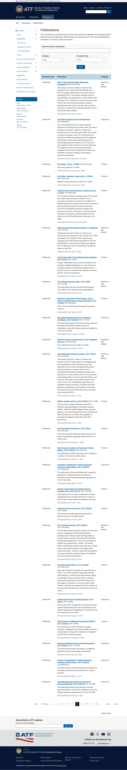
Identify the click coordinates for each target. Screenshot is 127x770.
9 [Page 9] (82, 704)
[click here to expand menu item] (36, 30)
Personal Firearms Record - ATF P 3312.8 (73, 565)
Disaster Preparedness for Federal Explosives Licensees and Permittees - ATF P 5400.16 (74, 661)
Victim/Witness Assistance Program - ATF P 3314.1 (76, 354)
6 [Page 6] (67, 704)
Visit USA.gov (61, 766)
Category (45, 56)
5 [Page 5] (63, 704)
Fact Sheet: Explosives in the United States (73, 119)
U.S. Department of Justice (52, 752)
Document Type (83, 56)
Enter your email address (25, 723)
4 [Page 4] (58, 704)
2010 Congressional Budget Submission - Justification (77, 228)
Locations (99, 8)
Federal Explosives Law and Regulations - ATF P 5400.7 (75, 601)
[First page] (35, 704)
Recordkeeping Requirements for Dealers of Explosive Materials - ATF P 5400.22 (74, 683)
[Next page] (108, 704)
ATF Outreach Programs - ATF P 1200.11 (72, 525)
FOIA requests (45, 757)
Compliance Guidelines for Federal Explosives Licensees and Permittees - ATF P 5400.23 (74, 466)
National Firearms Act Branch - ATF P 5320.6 (74, 508)
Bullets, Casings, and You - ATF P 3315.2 (72, 401)
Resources (26, 23)
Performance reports (97, 757)
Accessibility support (23, 760)
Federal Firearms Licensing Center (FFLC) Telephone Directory (77, 341)
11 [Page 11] (91, 704)
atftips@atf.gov (103, 743)
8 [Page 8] (77, 704)
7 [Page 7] (72, 704)
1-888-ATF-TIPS (88, 743)
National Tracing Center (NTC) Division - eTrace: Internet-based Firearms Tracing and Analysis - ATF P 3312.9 (76, 301)
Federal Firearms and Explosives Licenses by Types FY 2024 (76, 192)
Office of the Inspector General (73, 759)
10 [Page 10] (87, 704)
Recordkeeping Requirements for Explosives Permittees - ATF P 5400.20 (74, 319)
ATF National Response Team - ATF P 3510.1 (74, 282)
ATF (17, 23)
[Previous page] (45, 704)
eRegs (86, 8)
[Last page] (116, 704)
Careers (91, 8)
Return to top (106, 713)
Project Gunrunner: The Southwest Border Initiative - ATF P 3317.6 (77, 258)
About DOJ (19, 757)
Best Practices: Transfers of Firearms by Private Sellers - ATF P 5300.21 (75, 449)
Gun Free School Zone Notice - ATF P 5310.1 (74, 428)
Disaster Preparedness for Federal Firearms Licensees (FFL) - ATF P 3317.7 (74, 490)
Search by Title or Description (53, 47)
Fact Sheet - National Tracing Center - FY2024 (75, 176)
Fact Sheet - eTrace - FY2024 (68, 164)
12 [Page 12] (96, 704)
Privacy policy (94, 760)
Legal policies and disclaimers (51, 760)
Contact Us (107, 8)
